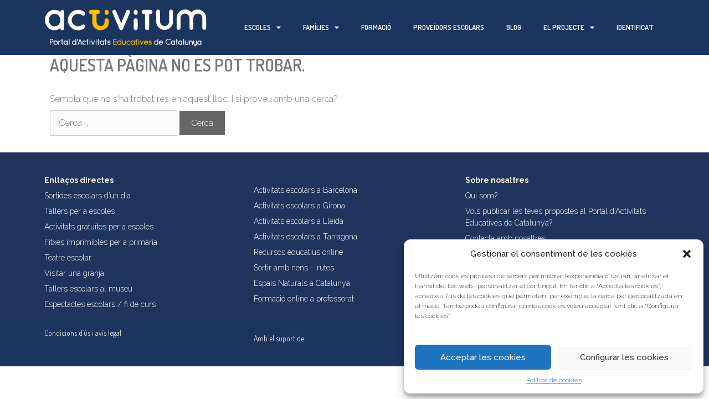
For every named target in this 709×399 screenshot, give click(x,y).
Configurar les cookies (624, 357)
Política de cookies (554, 380)
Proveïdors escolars (448, 27)
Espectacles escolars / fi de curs (100, 304)
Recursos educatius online (298, 252)
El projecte (568, 27)
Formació (376, 27)
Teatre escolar (67, 257)
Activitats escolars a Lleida (298, 221)
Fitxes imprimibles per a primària (100, 242)
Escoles (262, 27)
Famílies (321, 27)
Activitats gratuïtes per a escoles (98, 226)
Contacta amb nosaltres (505, 238)
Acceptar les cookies (483, 357)
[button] (686, 253)
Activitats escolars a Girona (299, 205)
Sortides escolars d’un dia (87, 195)
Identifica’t (635, 27)
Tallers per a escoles (79, 211)
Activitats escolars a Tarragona (305, 236)
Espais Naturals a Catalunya (302, 283)
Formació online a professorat (304, 298)
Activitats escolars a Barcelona (305, 190)
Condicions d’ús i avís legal (82, 332)
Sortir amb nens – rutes (294, 267)
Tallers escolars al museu (88, 288)
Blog (513, 27)
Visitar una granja (74, 273)
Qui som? (481, 195)
